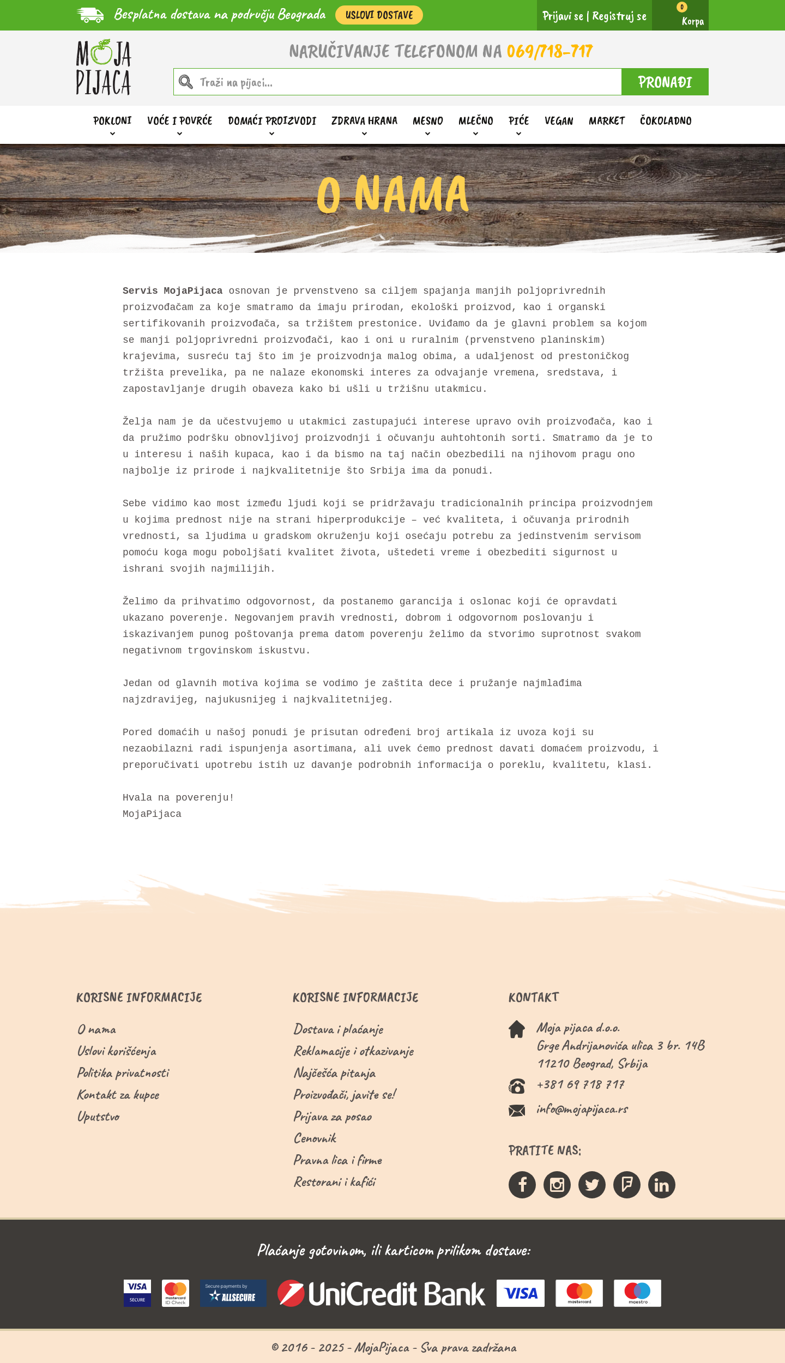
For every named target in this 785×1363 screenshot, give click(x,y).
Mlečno (475, 121)
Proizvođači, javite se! (343, 1094)
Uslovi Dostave (379, 15)
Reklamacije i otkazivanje (353, 1050)
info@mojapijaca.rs (581, 1108)
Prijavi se (562, 15)
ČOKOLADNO (666, 120)
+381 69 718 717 (580, 1084)
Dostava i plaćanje (338, 1029)
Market (607, 120)
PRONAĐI (665, 81)
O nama (95, 1029)
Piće (519, 121)
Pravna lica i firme (337, 1159)
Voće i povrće (180, 121)
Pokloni (112, 121)
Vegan (559, 120)
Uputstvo (97, 1116)
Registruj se (619, 15)
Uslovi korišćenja (115, 1050)
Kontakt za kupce (117, 1094)
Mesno (428, 121)
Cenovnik (314, 1138)
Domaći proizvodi (272, 121)
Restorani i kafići (334, 1181)
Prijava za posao (332, 1116)
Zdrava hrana (364, 121)
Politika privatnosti (122, 1072)
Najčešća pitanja (334, 1072)
